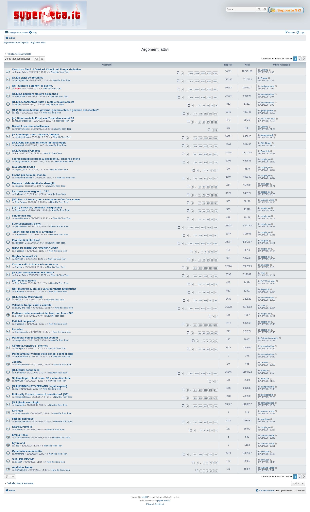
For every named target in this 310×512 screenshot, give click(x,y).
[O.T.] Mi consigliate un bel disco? (33, 272)
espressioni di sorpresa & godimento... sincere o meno (46, 158)
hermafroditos (267, 94)
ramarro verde (22, 129)
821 (210, 268)
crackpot (19, 348)
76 (204, 195)
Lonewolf (19, 145)
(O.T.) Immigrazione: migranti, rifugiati (35, 134)
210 (195, 390)
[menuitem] (33, 32)
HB (16, 389)
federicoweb (21, 210)
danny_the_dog (22, 308)
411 (205, 398)
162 (210, 300)
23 (208, 105)
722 (215, 138)
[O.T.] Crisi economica (26, 370)
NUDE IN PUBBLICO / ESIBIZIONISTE (35, 248)
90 (208, 349)
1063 (215, 97)
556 (195, 276)
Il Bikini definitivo (23, 418)
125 (205, 178)
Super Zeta (20, 72)
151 (200, 162)
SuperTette (20, 234)
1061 (203, 97)
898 (195, 406)
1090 (215, 373)
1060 (197, 97)
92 (216, 349)
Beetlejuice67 (21, 332)
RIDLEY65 (20, 96)
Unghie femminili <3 (24, 256)
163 (215, 300)
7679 (197, 81)
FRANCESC (21, 470)
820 (205, 268)
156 (210, 235)
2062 (197, 89)
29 (216, 122)
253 (205, 325)
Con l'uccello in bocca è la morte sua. (35, 264)
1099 (203, 308)
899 (200, 406)
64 (208, 260)
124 (200, 178)
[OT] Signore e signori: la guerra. (32, 85)
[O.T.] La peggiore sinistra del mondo (35, 93)
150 (195, 162)
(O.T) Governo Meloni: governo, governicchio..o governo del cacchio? (55, 110)
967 (195, 154)
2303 (191, 73)
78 (212, 195)
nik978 (18, 299)
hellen (18, 104)
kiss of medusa (22, 421)
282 (200, 454)
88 (199, 349)
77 (208, 195)
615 (205, 114)
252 (200, 325)
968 (200, 154)
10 (212, 251)
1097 (191, 308)
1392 (191, 227)
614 (200, 114)
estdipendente (267, 86)
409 (195, 398)
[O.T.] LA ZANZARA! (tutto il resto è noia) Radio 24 (43, 101)
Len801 (264, 70)
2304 (197, 73)
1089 (209, 373)
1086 (191, 373)
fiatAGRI (19, 259)
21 (199, 105)
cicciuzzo (265, 184)
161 (205, 300)
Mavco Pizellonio (23, 121)
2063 (203, 89)
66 (216, 260)
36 (208, 211)
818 (195, 268)
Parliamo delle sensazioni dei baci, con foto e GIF (42, 313)
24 (212, 105)
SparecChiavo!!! (22, 426)
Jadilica (17, 361)
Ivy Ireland (18, 443)
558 (205, 276)
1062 (209, 97)
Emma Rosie (20, 434)
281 (195, 454)
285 (215, 454)
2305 (203, 73)
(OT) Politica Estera (24, 280)
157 (215, 235)
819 (200, 268)
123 (195, 178)
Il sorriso (17, 329)
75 (199, 195)
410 (200, 398)
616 (210, 114)
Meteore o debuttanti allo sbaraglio (33, 183)
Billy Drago (266, 143)
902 (215, 406)
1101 (215, 308)
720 (205, 138)
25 (216, 105)
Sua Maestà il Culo (23, 166)
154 (215, 162)
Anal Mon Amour (22, 467)
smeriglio (265, 265)
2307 (215, 73)
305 (200, 146)
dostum (264, 370)
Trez (17, 113)
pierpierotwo (21, 226)
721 (210, 138)
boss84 (18, 462)
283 (205, 454)
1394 (203, 227)
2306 (209, 73)
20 (212, 203)
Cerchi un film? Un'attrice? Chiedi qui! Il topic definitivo (46, 69)
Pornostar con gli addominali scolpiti (35, 337)
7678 (191, 81)
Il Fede (18, 429)
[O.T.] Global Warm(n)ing (27, 296)
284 (210, 454)
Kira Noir (17, 410)
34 (199, 211)
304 (195, 146)
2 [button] (299, 59)
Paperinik (265, 151)
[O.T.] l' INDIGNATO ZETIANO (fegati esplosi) (39, 386)
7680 (203, 81)
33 (199, 292)
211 (200, 390)
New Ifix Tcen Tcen (60, 72)
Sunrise (18, 267)
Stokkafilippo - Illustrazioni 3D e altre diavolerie (41, 378)
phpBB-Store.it (163, 501)
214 (215, 390)
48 (216, 333)
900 (205, 406)
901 (210, 406)
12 (216, 430)
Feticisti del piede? (24, 321)
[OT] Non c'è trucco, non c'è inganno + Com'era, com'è (46, 199)
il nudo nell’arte (21, 215)
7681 (209, 81)
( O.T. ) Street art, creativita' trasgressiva (37, 207)
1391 (191, 243)
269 (200, 422)
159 (195, 300)
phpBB (145, 497)
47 (212, 333)
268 (195, 422)
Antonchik (20, 372)
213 (210, 390)
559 (210, 276)
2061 (191, 89)
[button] (304, 58)
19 (208, 203)
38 (216, 211)
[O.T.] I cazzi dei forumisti (27, 77)
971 (215, 154)
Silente (18, 316)
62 (199, 260)
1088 (203, 373)
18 (204, 203)
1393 (197, 227)
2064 (209, 89)
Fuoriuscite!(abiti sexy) (26, 223)
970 (210, 154)
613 (195, 114)
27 (208, 122)
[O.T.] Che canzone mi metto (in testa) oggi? (39, 142)
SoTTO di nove (268, 118)
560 (215, 276)
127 (215, 178)
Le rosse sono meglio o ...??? (30, 191)
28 (212, 122)
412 (210, 398)
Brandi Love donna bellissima (30, 126)
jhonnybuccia (21, 80)
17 (199, 203)
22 (204, 105)
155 (205, 235)
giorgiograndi (267, 110)
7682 (215, 81)
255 (215, 325)
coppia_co (265, 159)
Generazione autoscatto (27, 451)
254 (210, 325)
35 (204, 211)
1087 (197, 373)
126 (210, 178)
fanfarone (19, 454)
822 (215, 268)
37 (212, 211)
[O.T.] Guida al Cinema (26, 150)
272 (215, 422)
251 (195, 325)
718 (195, 138)
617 (215, 114)
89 (204, 349)
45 (204, 333)
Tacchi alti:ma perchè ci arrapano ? (34, 231)
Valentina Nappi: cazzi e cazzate (31, 305)
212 (205, 390)
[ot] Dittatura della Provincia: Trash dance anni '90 (43, 118)
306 (205, 146)
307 (210, 146)
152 (205, 162)
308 (215, 146)
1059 (191, 97)
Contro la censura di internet (30, 345)
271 (210, 422)
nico (17, 88)
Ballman (19, 194)
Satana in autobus (269, 338)
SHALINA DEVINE (23, 459)
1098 (197, 308)
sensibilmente (21, 218)
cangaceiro (20, 340)
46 (208, 333)
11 (216, 251)
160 (200, 300)
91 (212, 349)
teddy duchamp (22, 161)
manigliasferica (22, 137)
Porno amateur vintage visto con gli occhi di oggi (42, 353)
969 (205, 154)
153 (210, 162)
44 (199, 333)
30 (216, 219)
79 (216, 195)
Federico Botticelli (23, 177)
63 (204, 260)
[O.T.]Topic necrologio (25, 402)
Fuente (264, 78)
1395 (209, 227)
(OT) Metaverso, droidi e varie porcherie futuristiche (44, 288)
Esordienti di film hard (26, 240)
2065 (215, 89)
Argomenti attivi (37, 42)
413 (215, 398)
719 (200, 138)
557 (200, 276)
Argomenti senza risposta (16, 42)
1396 (215, 227)
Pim (17, 153)
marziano (265, 419)
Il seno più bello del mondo (29, 174)
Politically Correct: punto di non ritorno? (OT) (40, 394)
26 (204, 122)
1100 (209, 308)
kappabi (19, 186)
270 (205, 422)
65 (212, 260)
